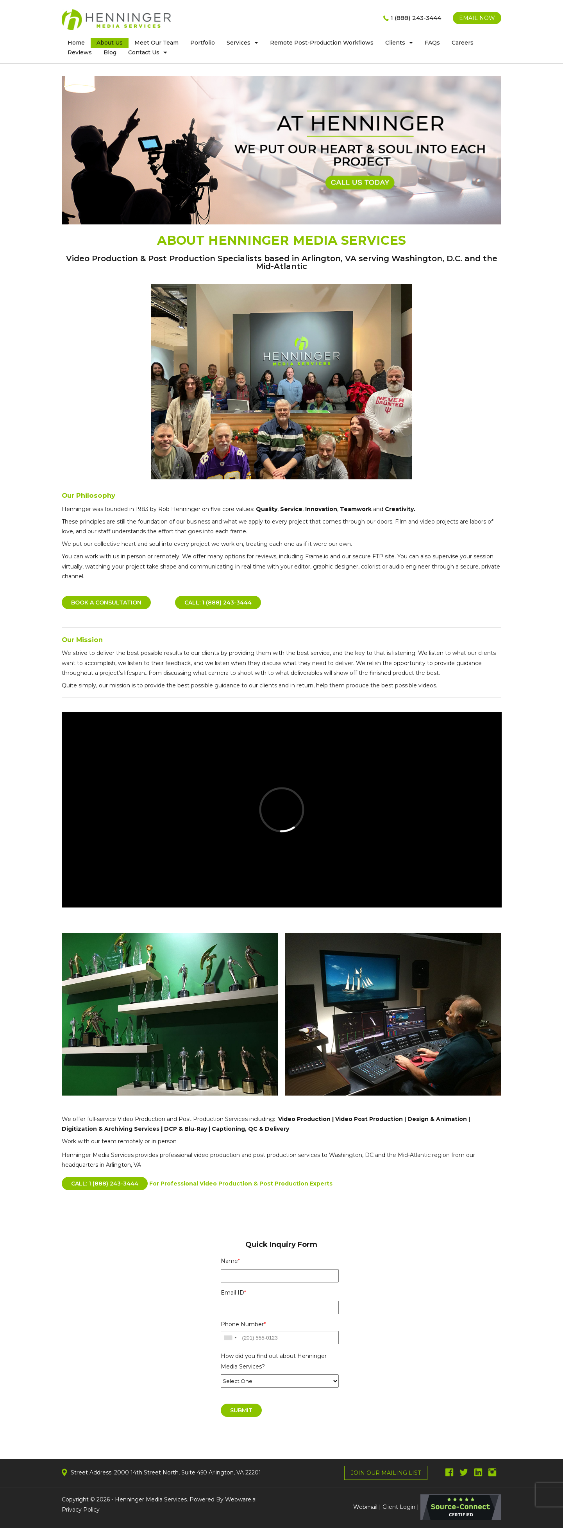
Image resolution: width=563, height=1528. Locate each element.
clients (395, 42)
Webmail (365, 1506)
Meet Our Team (156, 42)
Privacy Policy (81, 1509)
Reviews (80, 52)
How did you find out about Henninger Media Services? (274, 1361)
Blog (110, 52)
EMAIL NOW (477, 18)
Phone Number (243, 1324)
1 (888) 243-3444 (416, 18)
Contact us (143, 52)
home (76, 42)
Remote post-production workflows (322, 42)
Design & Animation (437, 1119)
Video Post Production (369, 1119)
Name (230, 1260)
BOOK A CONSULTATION (106, 602)
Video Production (304, 1119)
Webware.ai (241, 1499)
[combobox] (230, 1337)
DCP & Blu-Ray (185, 1128)
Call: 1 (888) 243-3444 (218, 602)
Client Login (398, 1506)
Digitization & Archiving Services (110, 1128)
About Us (110, 42)
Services (238, 42)
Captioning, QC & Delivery (250, 1128)
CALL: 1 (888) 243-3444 (104, 1183)
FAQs (432, 42)
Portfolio (202, 42)
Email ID (233, 1292)
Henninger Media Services (151, 1499)
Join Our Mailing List (386, 1472)
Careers (463, 42)
